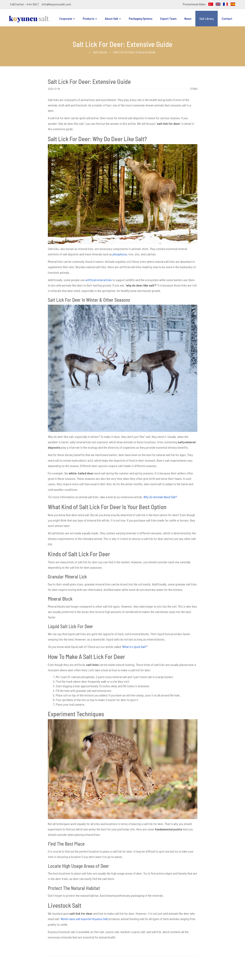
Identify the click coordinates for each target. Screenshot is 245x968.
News (187, 18)
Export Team (168, 18)
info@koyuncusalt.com (56, 4)
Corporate (67, 18)
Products (90, 18)
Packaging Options (140, 18)
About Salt (113, 18)
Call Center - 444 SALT (24, 4)
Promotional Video (194, 4)
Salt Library (206, 18)
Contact (227, 18)
